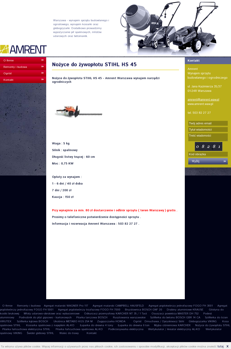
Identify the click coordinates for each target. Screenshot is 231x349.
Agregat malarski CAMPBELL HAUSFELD (118, 306)
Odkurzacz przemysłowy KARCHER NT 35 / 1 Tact (115, 314)
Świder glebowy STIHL (41, 333)
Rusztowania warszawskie (129, 317)
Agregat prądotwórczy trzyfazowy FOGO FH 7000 (89, 310)
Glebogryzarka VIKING (203, 321)
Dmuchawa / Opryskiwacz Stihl (164, 321)
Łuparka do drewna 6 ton (133, 325)
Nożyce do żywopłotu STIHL (212, 325)
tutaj (220, 346)
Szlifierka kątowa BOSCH (33, 321)
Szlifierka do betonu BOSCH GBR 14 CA (175, 317)
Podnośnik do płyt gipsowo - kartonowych (45, 317)
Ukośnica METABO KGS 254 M (73, 321)
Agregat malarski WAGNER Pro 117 (66, 306)
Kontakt (8, 80)
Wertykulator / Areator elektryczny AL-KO (174, 329)
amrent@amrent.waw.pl (203, 100)
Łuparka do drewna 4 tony (96, 325)
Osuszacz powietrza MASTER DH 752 (175, 314)
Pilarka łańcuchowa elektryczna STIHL (26, 329)
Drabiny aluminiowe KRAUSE (185, 310)
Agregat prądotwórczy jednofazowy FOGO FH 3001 (181, 306)
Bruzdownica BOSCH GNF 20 (143, 310)
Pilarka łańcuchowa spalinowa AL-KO (80, 329)
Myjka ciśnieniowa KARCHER (172, 325)
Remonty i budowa (15, 67)
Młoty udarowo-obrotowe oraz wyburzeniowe (51, 314)
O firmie (8, 61)
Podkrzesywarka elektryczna (125, 329)
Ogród (7, 73)
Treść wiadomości (208, 137)
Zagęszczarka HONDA (111, 321)
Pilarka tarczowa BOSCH (92, 317)
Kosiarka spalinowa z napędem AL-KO (50, 325)
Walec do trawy (69, 333)
